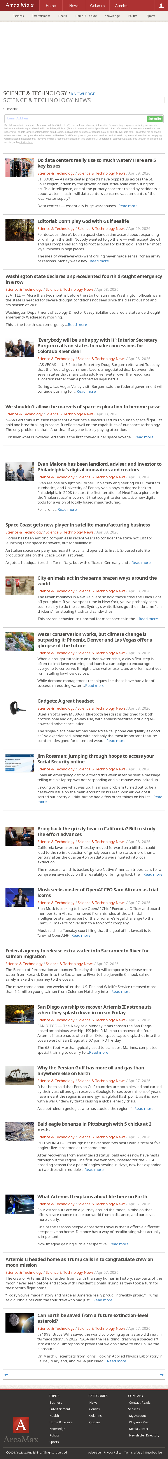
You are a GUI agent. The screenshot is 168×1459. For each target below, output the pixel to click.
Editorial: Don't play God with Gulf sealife (83, 221)
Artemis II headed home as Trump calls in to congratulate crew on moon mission (79, 1262)
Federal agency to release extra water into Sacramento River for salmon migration (77, 953)
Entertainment (41, 16)
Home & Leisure (86, 16)
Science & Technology (56, 173)
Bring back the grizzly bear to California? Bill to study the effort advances (96, 831)
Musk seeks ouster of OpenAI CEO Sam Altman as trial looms (97, 892)
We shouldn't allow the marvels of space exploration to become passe (82, 406)
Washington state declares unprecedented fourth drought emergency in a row (83, 279)
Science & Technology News (101, 173)
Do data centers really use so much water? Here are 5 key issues (96, 163)
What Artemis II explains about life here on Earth (92, 1196)
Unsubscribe (153, 1452)
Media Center (138, 1429)
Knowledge (112, 16)
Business (18, 16)
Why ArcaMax (139, 1422)
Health (62, 16)
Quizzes (94, 1422)
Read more (128, 205)
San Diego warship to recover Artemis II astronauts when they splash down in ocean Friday (94, 1009)
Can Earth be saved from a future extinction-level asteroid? (92, 1318)
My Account (137, 1416)
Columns (95, 1416)
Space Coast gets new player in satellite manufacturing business (77, 524)
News (93, 1402)
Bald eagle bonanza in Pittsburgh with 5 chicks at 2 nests (94, 1126)
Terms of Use (133, 1452)
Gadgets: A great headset (65, 700)
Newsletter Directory (144, 1435)
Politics (132, 16)
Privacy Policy (112, 1452)
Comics (94, 1409)
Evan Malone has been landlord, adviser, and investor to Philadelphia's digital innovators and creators (99, 466)
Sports (151, 16)
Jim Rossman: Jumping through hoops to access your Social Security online (95, 758)
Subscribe (154, 118)
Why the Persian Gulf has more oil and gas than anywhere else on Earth (90, 1070)
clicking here (26, 142)
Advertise (94, 1452)
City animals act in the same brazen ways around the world (97, 580)
